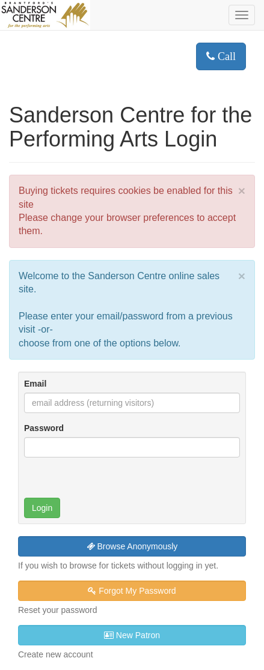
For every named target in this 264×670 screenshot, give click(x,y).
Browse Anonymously (132, 546)
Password (44, 428)
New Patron (132, 635)
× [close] (241, 190)
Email (35, 383)
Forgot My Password (132, 591)
